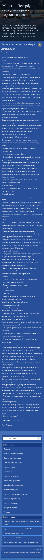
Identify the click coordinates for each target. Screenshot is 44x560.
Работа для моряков (11, 490)
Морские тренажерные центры (15, 494)
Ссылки (7, 512)
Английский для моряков (13, 485)
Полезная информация (12, 481)
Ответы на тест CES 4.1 (12, 538)
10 (22, 420)
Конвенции (8, 471)
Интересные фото (10, 508)
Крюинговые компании (12, 458)
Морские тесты (9, 467)
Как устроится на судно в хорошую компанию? (21, 542)
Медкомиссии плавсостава (13, 453)
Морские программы (11, 476)
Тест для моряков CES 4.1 (13, 533)
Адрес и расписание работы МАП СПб (18, 529)
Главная (7, 449)
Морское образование (12, 499)
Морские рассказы (6, 52)
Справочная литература (13, 462)
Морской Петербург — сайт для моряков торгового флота (20, 10)
